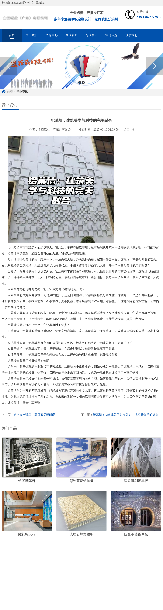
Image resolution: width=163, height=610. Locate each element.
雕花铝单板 (75, 564)
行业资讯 (91, 35)
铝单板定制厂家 (51, 564)
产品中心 (52, 35)
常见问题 (111, 35)
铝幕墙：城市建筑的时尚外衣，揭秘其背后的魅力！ (127, 414)
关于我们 (32, 35)
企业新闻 (71, 35)
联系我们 (131, 35)
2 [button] (83, 86)
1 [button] (79, 86)
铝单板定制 (27, 564)
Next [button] (154, 69)
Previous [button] (8, 69)
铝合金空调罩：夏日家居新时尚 (34, 414)
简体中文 (28, 2)
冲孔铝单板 (96, 564)
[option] (81, 69)
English (40, 2)
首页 (12, 35)
